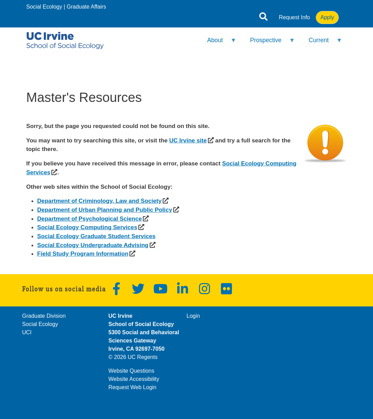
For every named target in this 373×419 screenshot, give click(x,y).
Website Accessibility (134, 379)
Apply (327, 17)
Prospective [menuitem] (268, 43)
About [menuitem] (217, 43)
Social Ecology (44, 7)
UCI (27, 332)
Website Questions (131, 371)
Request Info (294, 17)
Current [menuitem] (321, 43)
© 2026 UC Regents (133, 357)
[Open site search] (263, 18)
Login (193, 316)
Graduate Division (44, 316)
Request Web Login (133, 387)
